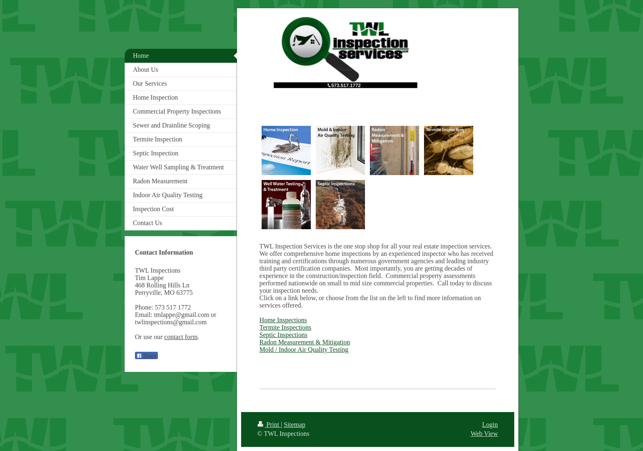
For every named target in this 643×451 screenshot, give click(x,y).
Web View (484, 433)
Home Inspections (283, 320)
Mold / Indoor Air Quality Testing (304, 349)
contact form (181, 336)
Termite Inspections (285, 327)
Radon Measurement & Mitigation (305, 342)
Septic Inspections (284, 334)
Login (490, 424)
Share (146, 356)
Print (269, 424)
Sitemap (294, 424)
